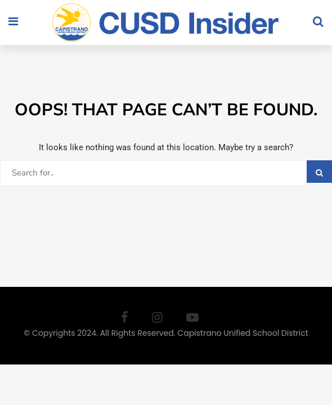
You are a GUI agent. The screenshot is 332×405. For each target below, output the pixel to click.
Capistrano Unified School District (242, 333)
